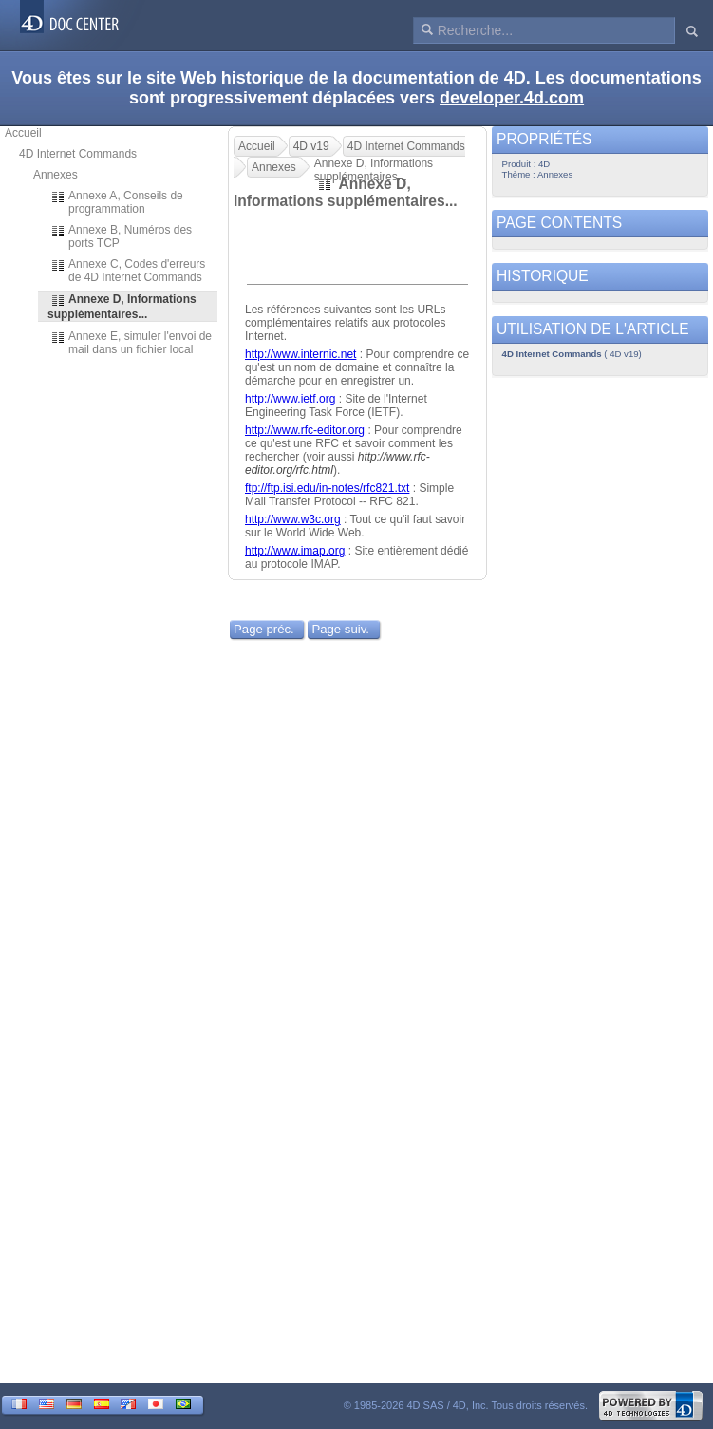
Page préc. (264, 629)
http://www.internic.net (300, 354)
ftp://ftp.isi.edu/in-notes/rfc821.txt (327, 488)
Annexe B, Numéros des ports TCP (121, 236)
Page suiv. (340, 629)
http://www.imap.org (295, 550)
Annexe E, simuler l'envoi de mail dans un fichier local (131, 342)
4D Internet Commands (78, 153)
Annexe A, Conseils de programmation (116, 202)
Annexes (55, 174)
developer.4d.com (512, 97)
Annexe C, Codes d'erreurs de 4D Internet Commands (127, 270)
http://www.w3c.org (293, 519)
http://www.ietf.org (290, 398)
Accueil (23, 133)
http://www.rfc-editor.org (305, 430)
